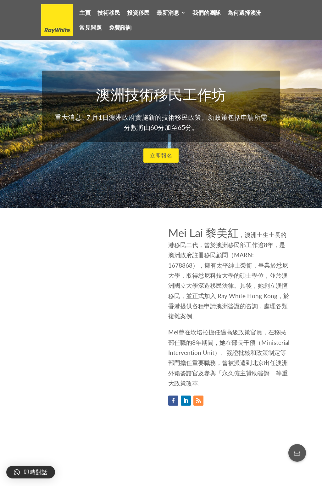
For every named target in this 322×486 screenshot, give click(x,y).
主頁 (85, 13)
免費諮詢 (120, 28)
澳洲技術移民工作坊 (161, 99)
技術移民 (108, 13)
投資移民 (138, 13)
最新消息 (168, 13)
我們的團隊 (206, 13)
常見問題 (90, 28)
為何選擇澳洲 (245, 13)
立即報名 (161, 160)
